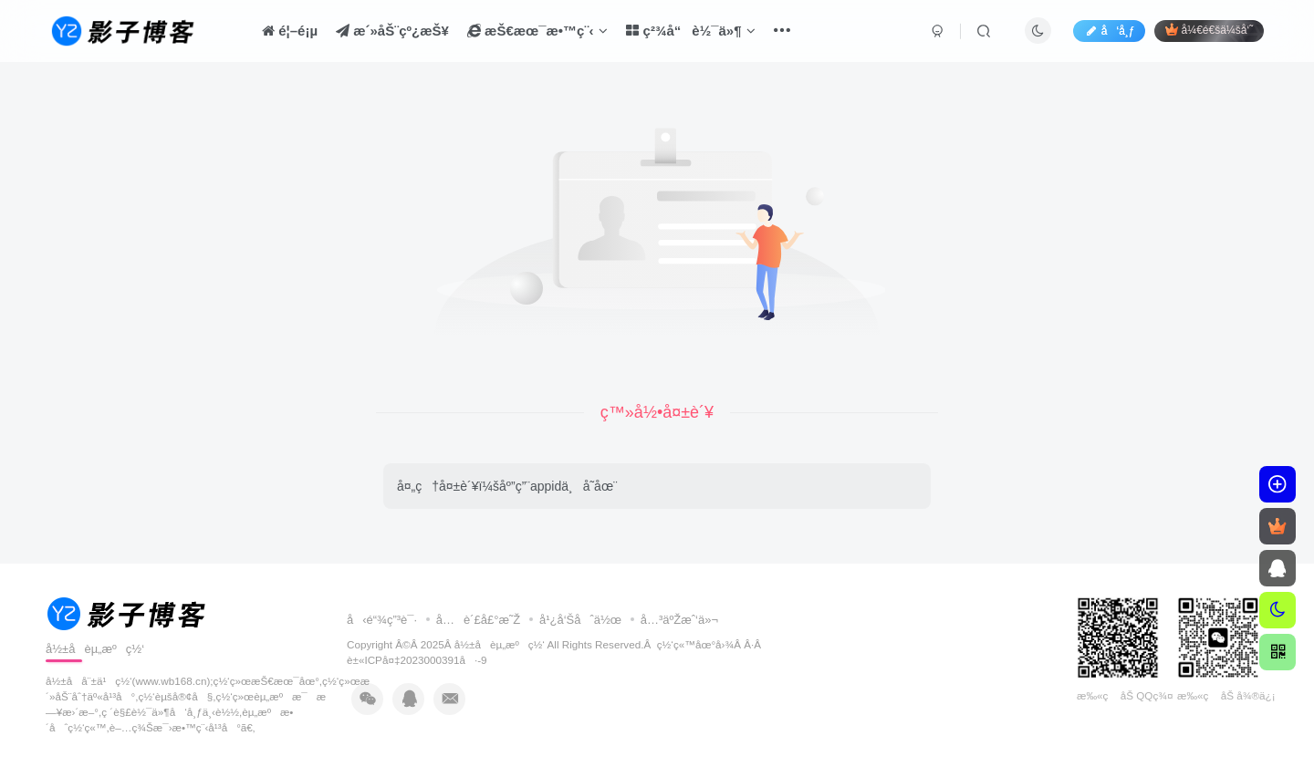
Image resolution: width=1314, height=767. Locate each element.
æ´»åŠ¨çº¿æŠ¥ (392, 30)
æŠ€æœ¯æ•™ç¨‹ (538, 30)
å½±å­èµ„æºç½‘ (499, 644)
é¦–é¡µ (290, 30)
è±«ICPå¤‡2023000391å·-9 (417, 660)
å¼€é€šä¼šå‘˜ (1209, 29)
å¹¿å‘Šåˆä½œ (580, 620)
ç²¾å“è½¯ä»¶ (691, 30)
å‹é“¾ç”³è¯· (382, 620)
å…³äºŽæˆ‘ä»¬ (679, 620)
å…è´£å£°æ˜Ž (478, 620)
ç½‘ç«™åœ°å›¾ (696, 644)
